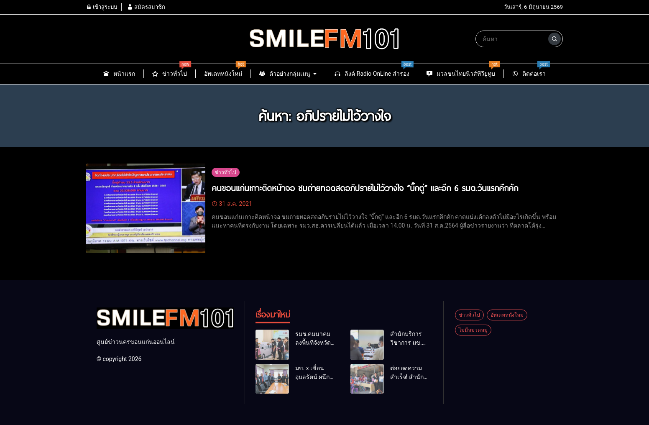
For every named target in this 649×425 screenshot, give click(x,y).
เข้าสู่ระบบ (101, 7)
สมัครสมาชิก (146, 7)
